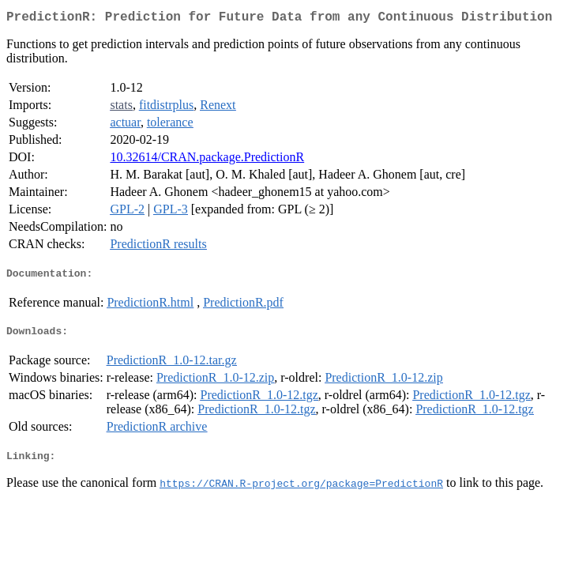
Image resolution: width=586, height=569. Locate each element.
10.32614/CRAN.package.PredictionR (207, 160)
